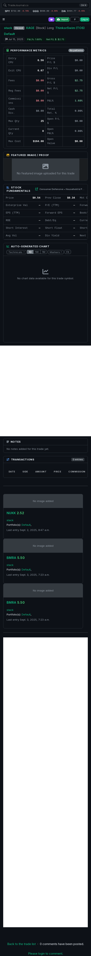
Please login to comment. (45, 953)
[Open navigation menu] (4, 19)
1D (30, 251)
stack (8, 28)
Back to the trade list (21, 944)
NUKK (15, 513)
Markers (55, 252)
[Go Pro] (52, 19)
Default (9, 34)
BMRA (16, 558)
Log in (85, 19)
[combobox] (45, 5)
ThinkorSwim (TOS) (70, 28)
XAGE (30, 28)
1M (43, 251)
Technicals (15, 252)
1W (37, 251)
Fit (67, 251)
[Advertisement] (45, 391)
